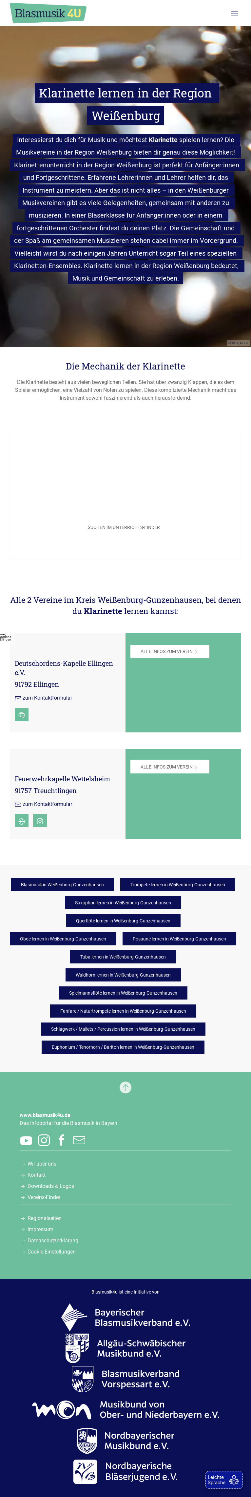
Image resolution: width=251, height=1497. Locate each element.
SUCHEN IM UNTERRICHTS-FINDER (124, 527)
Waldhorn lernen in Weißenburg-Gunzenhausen (123, 975)
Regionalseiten (45, 1218)
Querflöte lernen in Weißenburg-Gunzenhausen (123, 920)
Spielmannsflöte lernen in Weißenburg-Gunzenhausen (123, 993)
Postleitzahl (43, 467)
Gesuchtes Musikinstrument (59, 491)
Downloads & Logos (51, 1186)
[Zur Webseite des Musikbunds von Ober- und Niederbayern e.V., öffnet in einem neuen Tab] (125, 1410)
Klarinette (163, 140)
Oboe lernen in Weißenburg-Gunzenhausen (63, 938)
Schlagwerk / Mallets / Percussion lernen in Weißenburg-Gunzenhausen (123, 1029)
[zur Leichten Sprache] (224, 1479)
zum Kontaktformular (47, 698)
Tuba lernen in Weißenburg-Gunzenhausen (123, 956)
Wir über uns (42, 1164)
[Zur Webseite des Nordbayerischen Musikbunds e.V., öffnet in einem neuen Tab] (125, 1441)
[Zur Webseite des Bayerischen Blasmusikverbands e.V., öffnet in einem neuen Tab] (126, 1317)
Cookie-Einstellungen (52, 1252)
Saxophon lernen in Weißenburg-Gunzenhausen (123, 902)
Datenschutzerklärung (53, 1240)
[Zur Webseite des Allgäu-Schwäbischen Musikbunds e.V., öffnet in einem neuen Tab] (125, 1348)
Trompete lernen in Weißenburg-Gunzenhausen (177, 884)
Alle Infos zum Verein (170, 651)
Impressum (40, 1229)
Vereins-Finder (44, 1197)
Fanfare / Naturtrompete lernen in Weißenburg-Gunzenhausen (123, 1011)
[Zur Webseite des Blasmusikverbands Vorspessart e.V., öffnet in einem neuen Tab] (125, 1379)
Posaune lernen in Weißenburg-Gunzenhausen (179, 938)
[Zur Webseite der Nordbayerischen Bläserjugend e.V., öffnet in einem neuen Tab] (125, 1471)
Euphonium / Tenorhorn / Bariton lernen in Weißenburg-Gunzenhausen (123, 1047)
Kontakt (37, 1175)
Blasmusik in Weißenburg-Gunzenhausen (62, 884)
